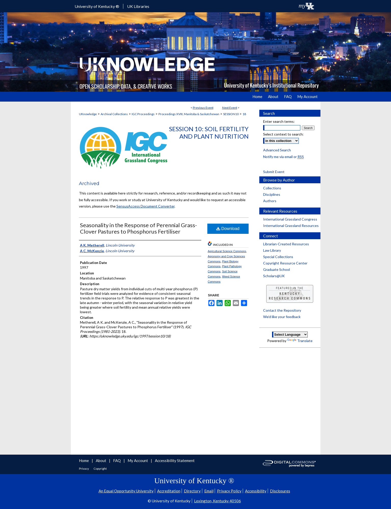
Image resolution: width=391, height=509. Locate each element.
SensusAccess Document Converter (145, 206)
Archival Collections (114, 114)
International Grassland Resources (291, 225)
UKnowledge (88, 114)
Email (208, 491)
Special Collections (278, 256)
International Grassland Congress (290, 219)
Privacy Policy (229, 491)
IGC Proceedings (143, 114)
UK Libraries (138, 6)
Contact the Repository (282, 310)
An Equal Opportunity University (126, 491)
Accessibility (255, 491)
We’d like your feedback (282, 316)
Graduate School (276, 269)
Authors (269, 201)
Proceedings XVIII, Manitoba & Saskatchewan (188, 114)
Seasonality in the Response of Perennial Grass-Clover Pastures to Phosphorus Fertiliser (138, 228)
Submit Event (274, 171)
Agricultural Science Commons (227, 251)
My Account (138, 460)
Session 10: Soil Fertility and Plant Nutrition (209, 132)
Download (227, 228)
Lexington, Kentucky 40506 (217, 501)
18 (244, 114)
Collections (272, 188)
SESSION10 (231, 114)
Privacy (84, 468)
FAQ (117, 460)
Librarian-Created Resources (286, 244)
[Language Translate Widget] (290, 334)
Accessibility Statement (175, 460)
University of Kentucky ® (97, 6)
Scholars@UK (274, 276)
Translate (300, 340)
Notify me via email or (283, 156)
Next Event (229, 108)
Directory (192, 491)
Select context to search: (283, 134)
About (101, 460)
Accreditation (168, 491)
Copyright (100, 468)
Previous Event (203, 108)
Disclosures (280, 491)
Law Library (272, 250)
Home (84, 460)
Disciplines (271, 194)
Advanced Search (277, 150)
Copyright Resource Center (285, 263)
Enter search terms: (279, 121)
